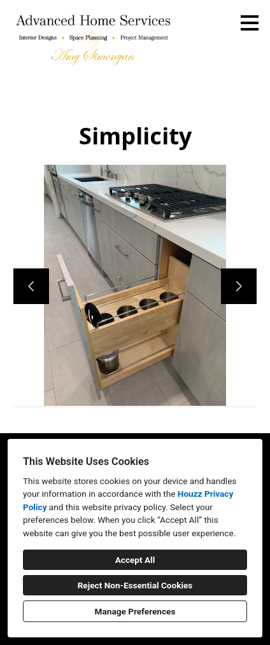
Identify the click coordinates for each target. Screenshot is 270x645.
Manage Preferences (135, 611)
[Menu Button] (249, 23)
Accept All (135, 560)
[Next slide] (239, 286)
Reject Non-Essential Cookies (135, 585)
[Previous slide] (31, 286)
